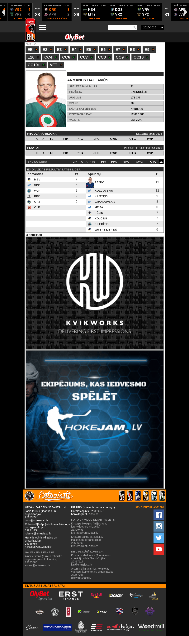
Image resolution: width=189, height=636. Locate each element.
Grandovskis (104, 201)
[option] (20, 12)
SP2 (36, 185)
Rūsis (98, 212)
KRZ (36, 196)
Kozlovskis (103, 190)
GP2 (36, 201)
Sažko (99, 182)
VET (56, 65)
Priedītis (101, 224)
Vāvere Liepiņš (105, 229)
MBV (36, 179)
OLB (36, 207)
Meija (98, 207)
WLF (36, 190)
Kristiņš (100, 196)
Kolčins (100, 218)
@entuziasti (34, 235)
